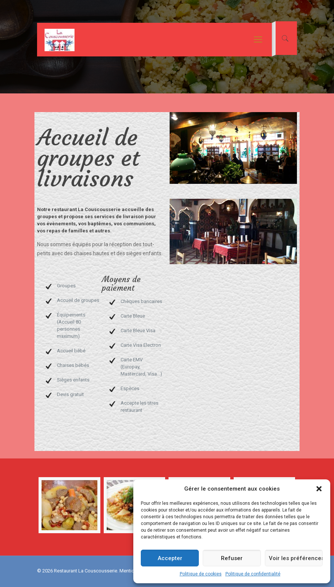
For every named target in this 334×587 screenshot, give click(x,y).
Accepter (170, 558)
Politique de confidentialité (252, 574)
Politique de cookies (201, 574)
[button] (319, 488)
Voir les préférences (296, 558)
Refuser (232, 558)
